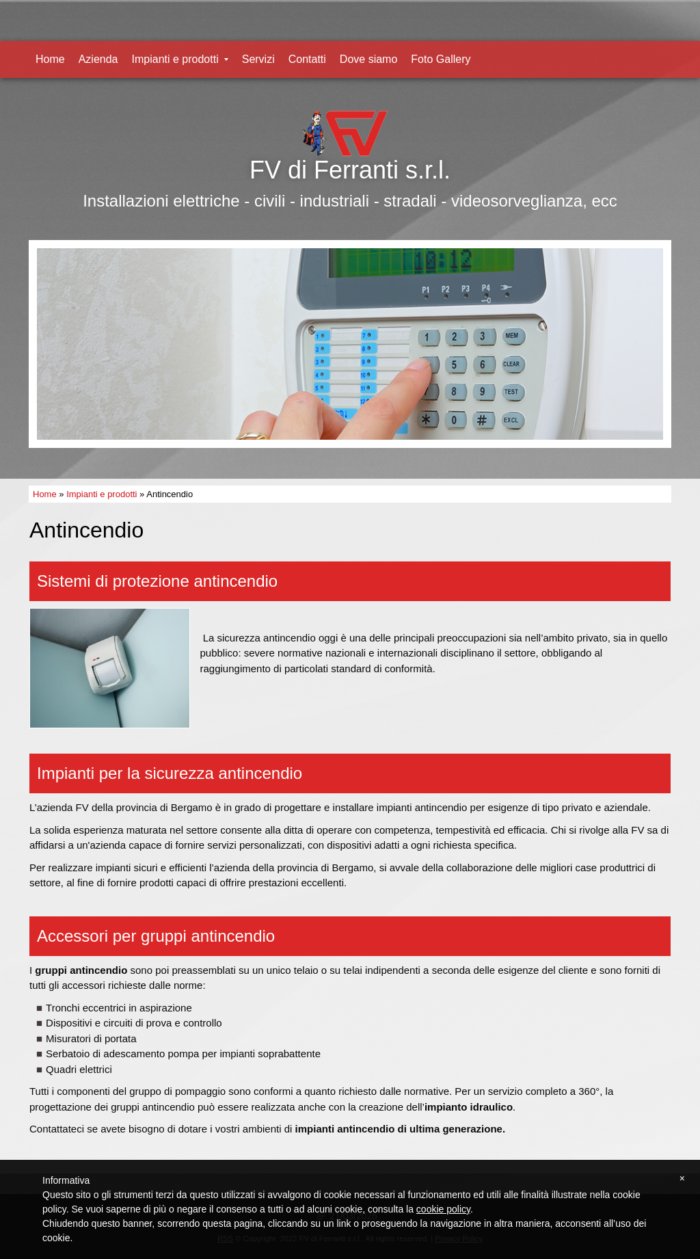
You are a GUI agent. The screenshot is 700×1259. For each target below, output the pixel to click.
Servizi (258, 59)
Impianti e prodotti (180, 59)
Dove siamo (368, 59)
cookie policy (443, 1209)
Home (50, 59)
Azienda (98, 59)
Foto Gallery (440, 59)
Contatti (307, 59)
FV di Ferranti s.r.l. (350, 170)
